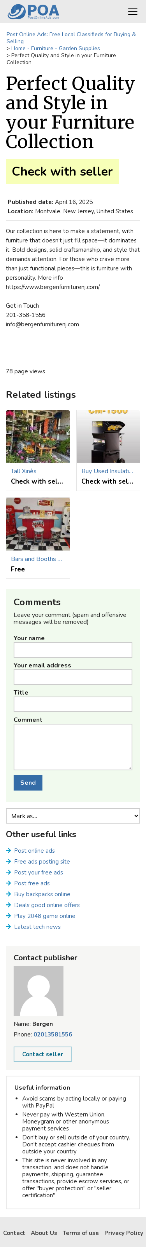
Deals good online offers (47, 905)
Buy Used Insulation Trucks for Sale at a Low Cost (108, 471)
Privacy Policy (123, 1233)
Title (21, 693)
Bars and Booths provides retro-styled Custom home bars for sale (38, 559)
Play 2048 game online (45, 916)
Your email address (42, 665)
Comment (28, 720)
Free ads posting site (42, 862)
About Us (44, 1233)
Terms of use (81, 1233)
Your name (29, 638)
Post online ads (34, 851)
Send (28, 783)
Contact (14, 1233)
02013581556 (52, 1034)
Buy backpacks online (42, 894)
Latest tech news (37, 927)
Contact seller (42, 1054)
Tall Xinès (24, 471)
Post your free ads (38, 872)
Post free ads (32, 883)
